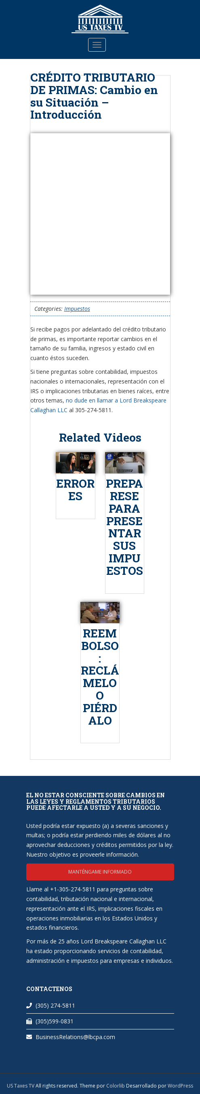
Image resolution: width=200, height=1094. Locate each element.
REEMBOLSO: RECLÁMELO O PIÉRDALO (100, 677)
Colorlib (115, 1085)
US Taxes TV (21, 1085)
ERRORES (75, 489)
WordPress (180, 1085)
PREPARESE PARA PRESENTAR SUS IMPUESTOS (124, 527)
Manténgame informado (100, 871)
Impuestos (77, 308)
